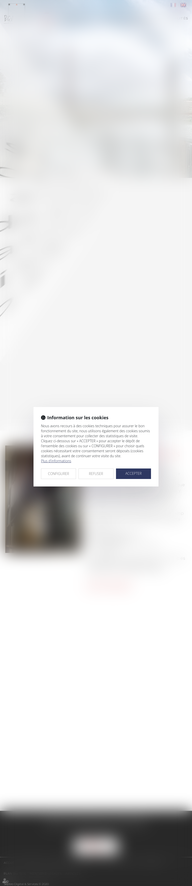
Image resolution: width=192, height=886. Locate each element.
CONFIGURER (58, 473)
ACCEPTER (133, 473)
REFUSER (96, 473)
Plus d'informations (56, 460)
